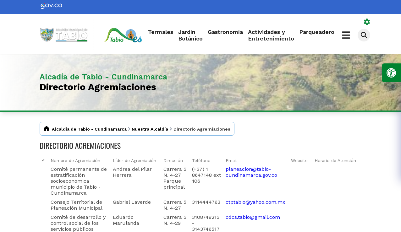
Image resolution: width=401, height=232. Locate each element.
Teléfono (201, 160)
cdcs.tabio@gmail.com (253, 217)
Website (299, 160)
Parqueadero (316, 32)
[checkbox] (43, 160)
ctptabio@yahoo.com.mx (255, 202)
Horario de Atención (335, 160)
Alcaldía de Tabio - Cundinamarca (89, 129)
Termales (160, 32)
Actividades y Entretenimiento (271, 35)
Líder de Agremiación (134, 160)
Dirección (173, 160)
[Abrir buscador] (364, 35)
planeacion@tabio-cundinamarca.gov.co (251, 172)
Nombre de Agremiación (75, 160)
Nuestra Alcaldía (150, 129)
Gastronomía (225, 32)
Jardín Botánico (190, 35)
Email (231, 160)
